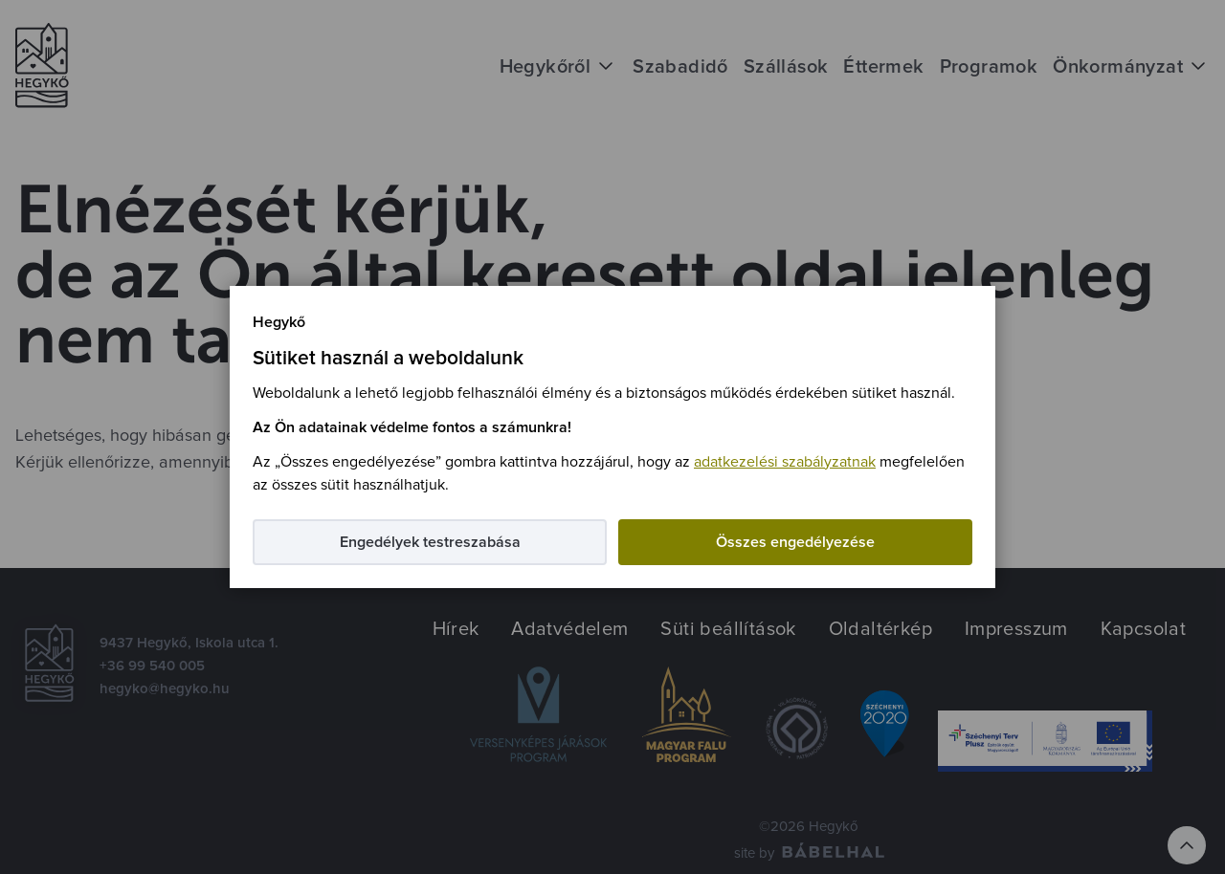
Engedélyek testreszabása (430, 542)
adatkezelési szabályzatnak (785, 462)
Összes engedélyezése (795, 542)
